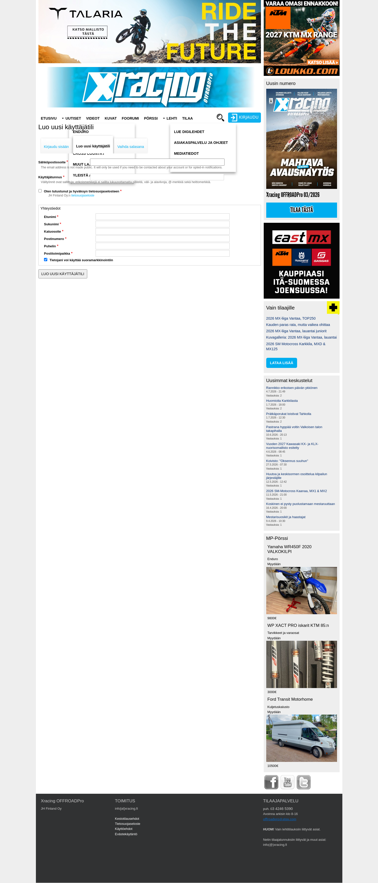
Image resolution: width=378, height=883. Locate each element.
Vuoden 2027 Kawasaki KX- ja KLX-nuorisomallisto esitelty (292, 446)
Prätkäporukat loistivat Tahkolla (288, 414)
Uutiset (73, 118)
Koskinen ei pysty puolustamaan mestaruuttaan (300, 504)
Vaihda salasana (130, 147)
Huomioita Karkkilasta (282, 401)
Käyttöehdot (123, 829)
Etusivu (49, 118)
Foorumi (130, 118)
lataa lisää (281, 363)
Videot (93, 118)
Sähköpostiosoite (52, 162)
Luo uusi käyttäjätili (93, 146)
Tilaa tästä (301, 210)
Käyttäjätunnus (50, 177)
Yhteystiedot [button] (50, 208)
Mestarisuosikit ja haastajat (286, 517)
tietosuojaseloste (82, 195)
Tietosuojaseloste (127, 824)
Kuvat (111, 118)
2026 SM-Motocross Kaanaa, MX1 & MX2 (296, 491)
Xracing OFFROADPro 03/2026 (293, 195)
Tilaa (187, 118)
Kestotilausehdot (127, 819)
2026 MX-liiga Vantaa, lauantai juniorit (296, 331)
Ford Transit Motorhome (290, 699)
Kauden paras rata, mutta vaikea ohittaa (298, 325)
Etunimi (50, 217)
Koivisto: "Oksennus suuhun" (287, 461)
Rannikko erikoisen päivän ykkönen (292, 388)
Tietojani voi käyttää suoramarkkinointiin (81, 260)
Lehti (172, 118)
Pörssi (151, 118)
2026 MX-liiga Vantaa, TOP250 (291, 318)
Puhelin (50, 246)
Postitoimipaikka (57, 253)
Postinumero (54, 239)
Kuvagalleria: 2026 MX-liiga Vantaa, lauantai (301, 337)
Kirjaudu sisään (56, 147)
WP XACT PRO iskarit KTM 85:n (298, 625)
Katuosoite (52, 231)
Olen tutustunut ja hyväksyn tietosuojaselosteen (81, 191)
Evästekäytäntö (126, 834)
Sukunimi (51, 224)
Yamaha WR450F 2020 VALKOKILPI (290, 549)
